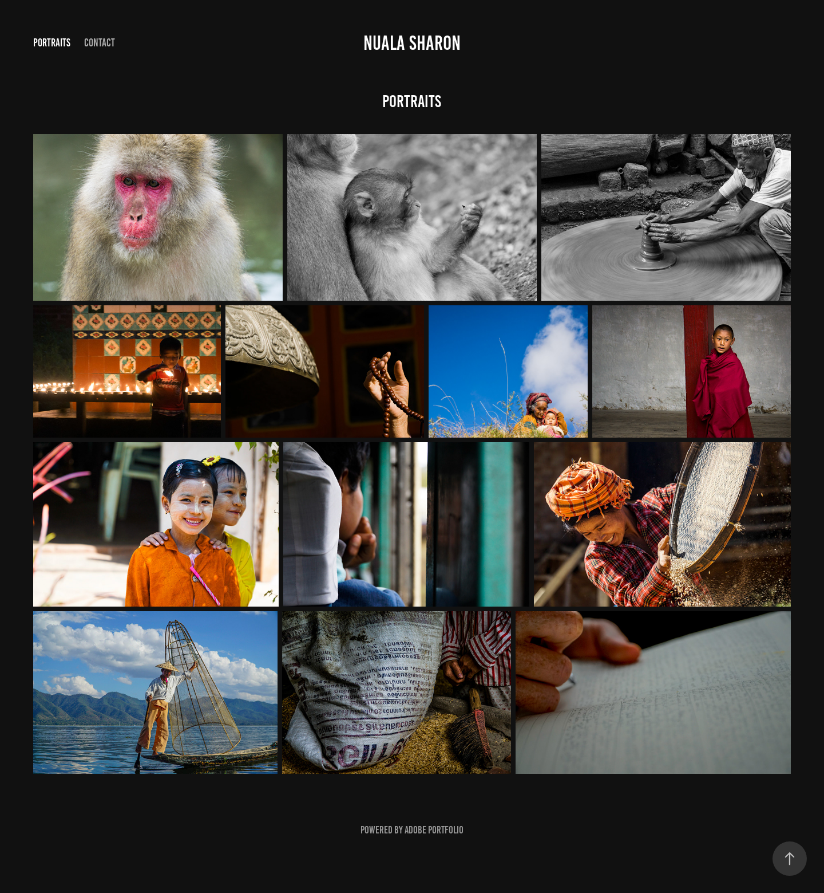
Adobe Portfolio (434, 830)
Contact (99, 43)
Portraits (51, 43)
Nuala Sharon (412, 43)
